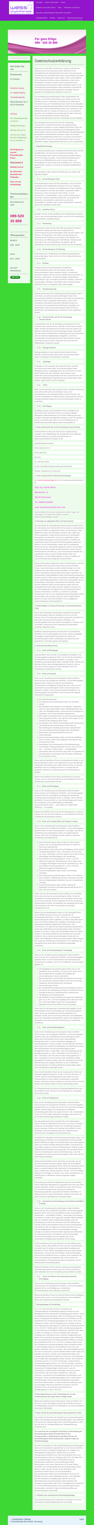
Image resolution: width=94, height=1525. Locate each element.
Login (82, 1519)
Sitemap (27, 1519)
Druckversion (16, 1519)
